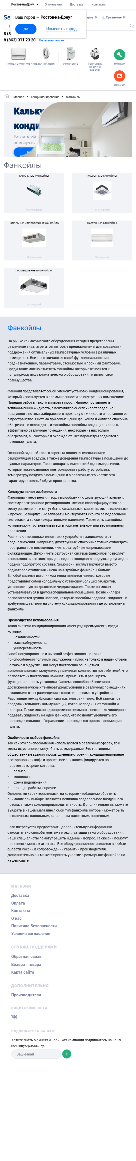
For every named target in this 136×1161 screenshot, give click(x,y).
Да (26, 28)
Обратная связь (26, 956)
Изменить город (61, 28)
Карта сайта (22, 972)
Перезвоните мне (51, 40)
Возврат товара (26, 964)
